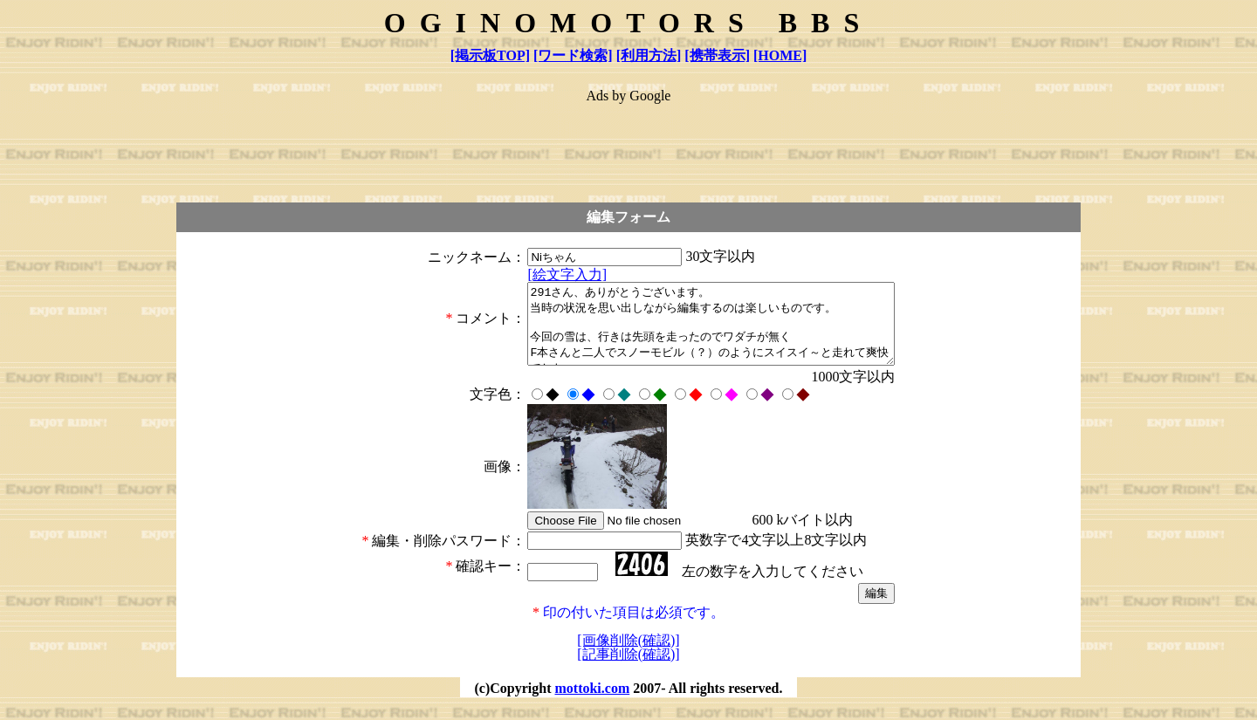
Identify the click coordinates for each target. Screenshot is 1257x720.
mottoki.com (591, 703)
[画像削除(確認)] (628, 655)
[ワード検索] (573, 55)
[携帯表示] (717, 55)
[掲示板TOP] (490, 55)
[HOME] (780, 55)
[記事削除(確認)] (628, 669)
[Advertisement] (628, 145)
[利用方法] (649, 55)
